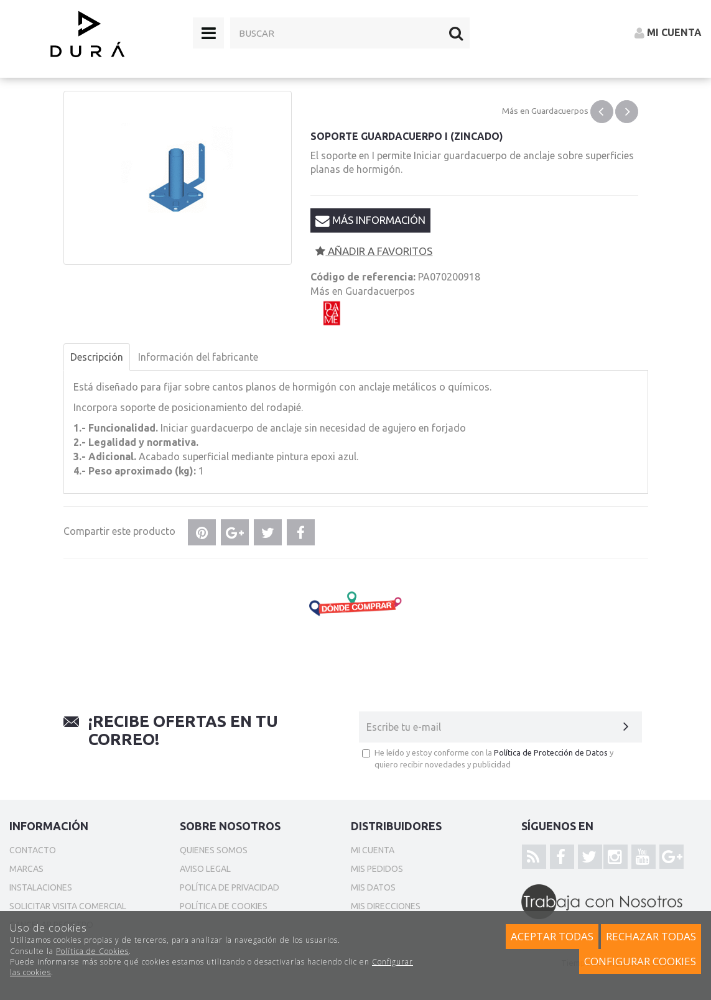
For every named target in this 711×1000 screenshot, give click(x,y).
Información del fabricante (198, 357)
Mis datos (373, 887)
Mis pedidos (377, 869)
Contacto (32, 850)
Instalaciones (40, 887)
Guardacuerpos (559, 111)
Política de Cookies (92, 951)
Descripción (96, 357)
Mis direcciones (386, 906)
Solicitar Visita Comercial (67, 906)
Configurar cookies (640, 961)
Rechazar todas (651, 936)
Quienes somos (214, 850)
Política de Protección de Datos (551, 752)
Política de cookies (223, 906)
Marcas (26, 869)
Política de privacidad (229, 887)
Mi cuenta (372, 850)
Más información (370, 220)
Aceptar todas (552, 936)
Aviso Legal (205, 869)
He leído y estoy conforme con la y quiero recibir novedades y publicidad (487, 758)
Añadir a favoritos (373, 251)
